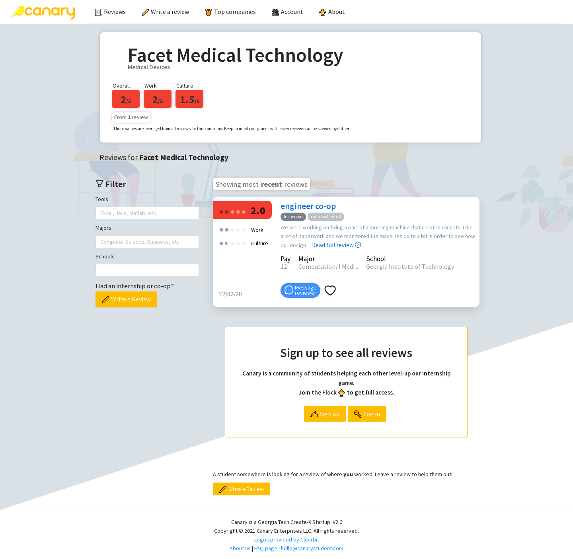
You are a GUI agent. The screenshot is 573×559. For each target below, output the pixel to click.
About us (240, 548)
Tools (102, 199)
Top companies (230, 12)
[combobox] (101, 213)
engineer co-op (308, 206)
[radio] (221, 211)
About (332, 12)
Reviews (110, 12)
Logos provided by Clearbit (286, 539)
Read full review (336, 245)
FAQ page (265, 548)
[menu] (325, 12)
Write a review (165, 12)
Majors (103, 227)
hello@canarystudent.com (312, 548)
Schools (105, 256)
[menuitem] (110, 12)
